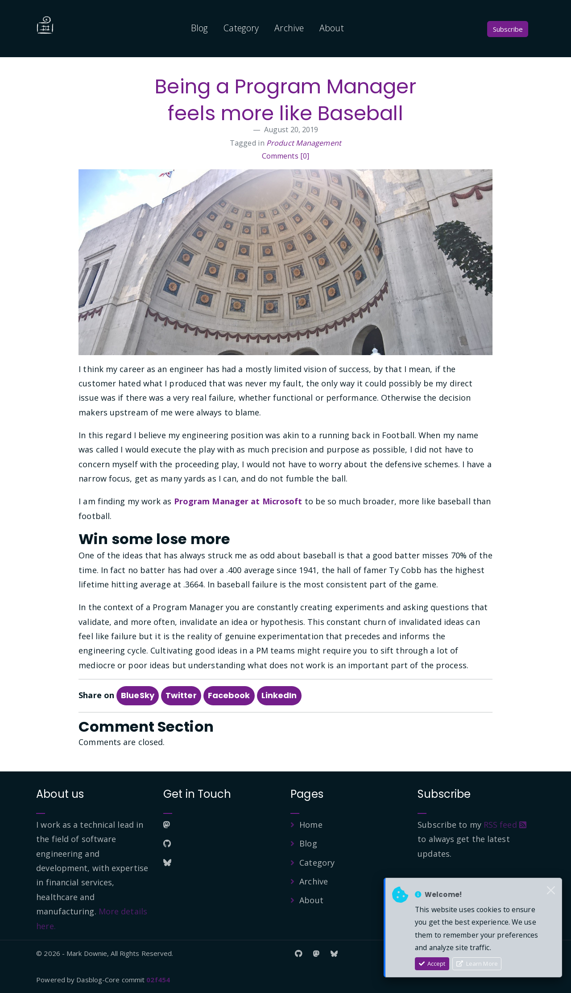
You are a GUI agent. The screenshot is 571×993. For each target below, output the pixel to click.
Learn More (477, 963)
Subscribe (508, 29)
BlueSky (137, 695)
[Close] (551, 890)
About (331, 28)
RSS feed (505, 824)
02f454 (158, 979)
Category (241, 28)
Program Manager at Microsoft (238, 501)
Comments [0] (285, 156)
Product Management (303, 143)
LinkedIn (279, 695)
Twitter (181, 695)
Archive (289, 28)
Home (310, 824)
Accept (432, 963)
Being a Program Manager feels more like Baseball (285, 99)
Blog (199, 28)
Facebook (229, 695)
